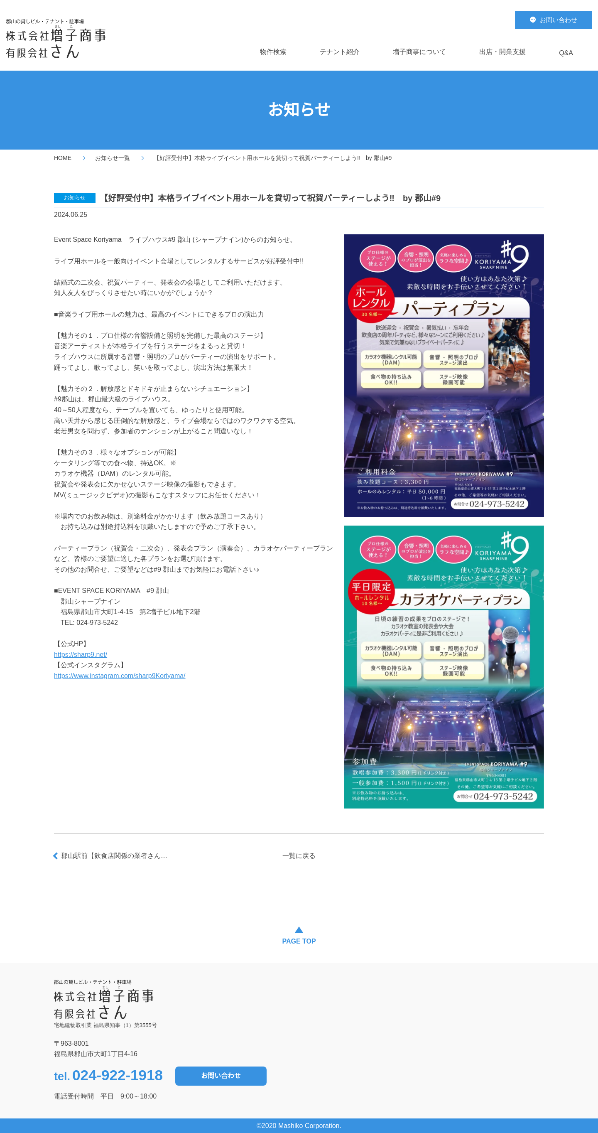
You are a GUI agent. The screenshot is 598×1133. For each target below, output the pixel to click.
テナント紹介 (340, 51)
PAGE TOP (299, 941)
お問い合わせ (221, 1075)
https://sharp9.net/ (80, 654)
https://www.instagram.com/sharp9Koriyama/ (120, 675)
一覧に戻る (299, 855)
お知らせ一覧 (112, 158)
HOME (62, 158)
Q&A (566, 53)
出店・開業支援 (502, 51)
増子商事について (419, 51)
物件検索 (273, 51)
